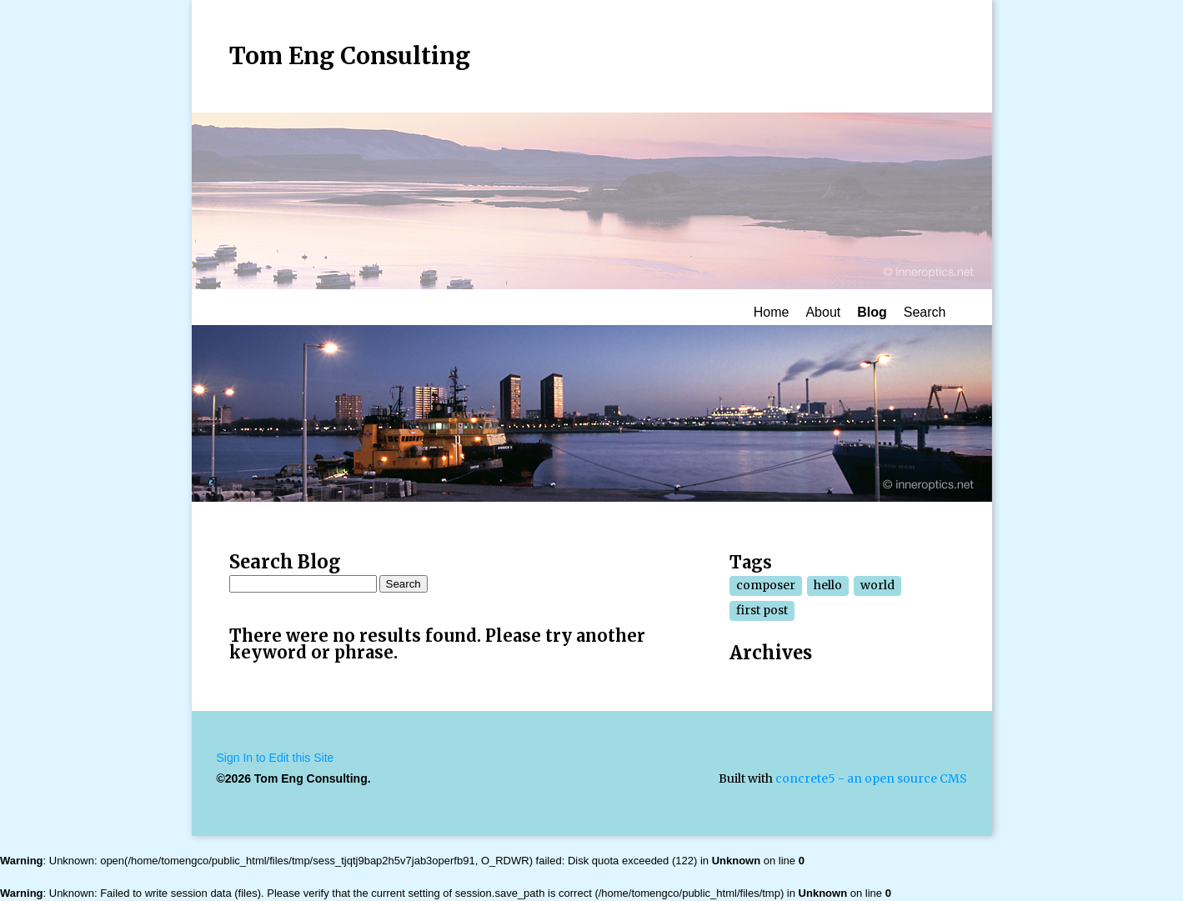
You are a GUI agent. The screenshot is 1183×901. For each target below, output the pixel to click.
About (822, 312)
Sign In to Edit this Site (275, 757)
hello (828, 585)
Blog (872, 312)
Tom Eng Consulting (349, 56)
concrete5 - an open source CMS (871, 778)
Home (772, 312)
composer (765, 585)
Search (925, 312)
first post (762, 610)
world (877, 585)
